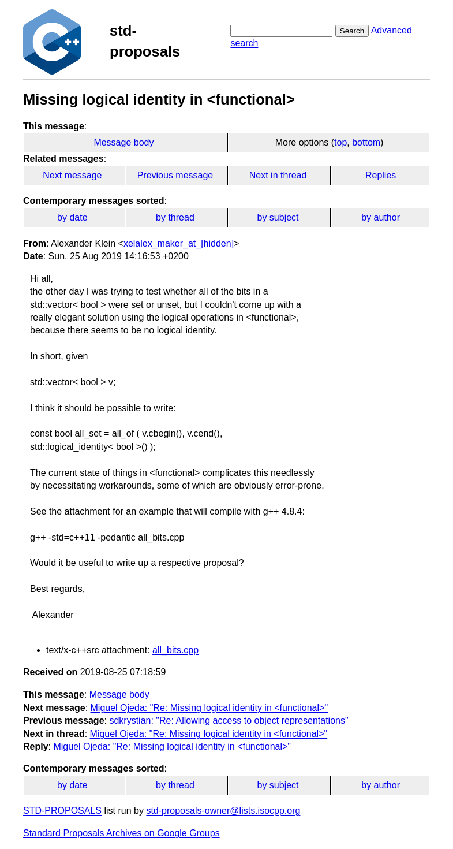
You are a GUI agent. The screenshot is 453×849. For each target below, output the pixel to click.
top (340, 142)
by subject (278, 217)
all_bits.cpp (175, 650)
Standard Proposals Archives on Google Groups (121, 833)
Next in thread (278, 175)
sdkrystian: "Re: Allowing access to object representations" (228, 720)
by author (380, 217)
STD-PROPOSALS (62, 811)
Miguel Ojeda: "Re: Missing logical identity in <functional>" (209, 708)
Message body (123, 142)
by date (72, 217)
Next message (72, 175)
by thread (175, 217)
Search (352, 31)
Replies (380, 175)
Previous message (175, 175)
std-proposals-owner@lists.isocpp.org (223, 811)
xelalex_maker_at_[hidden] (178, 243)
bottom (366, 142)
